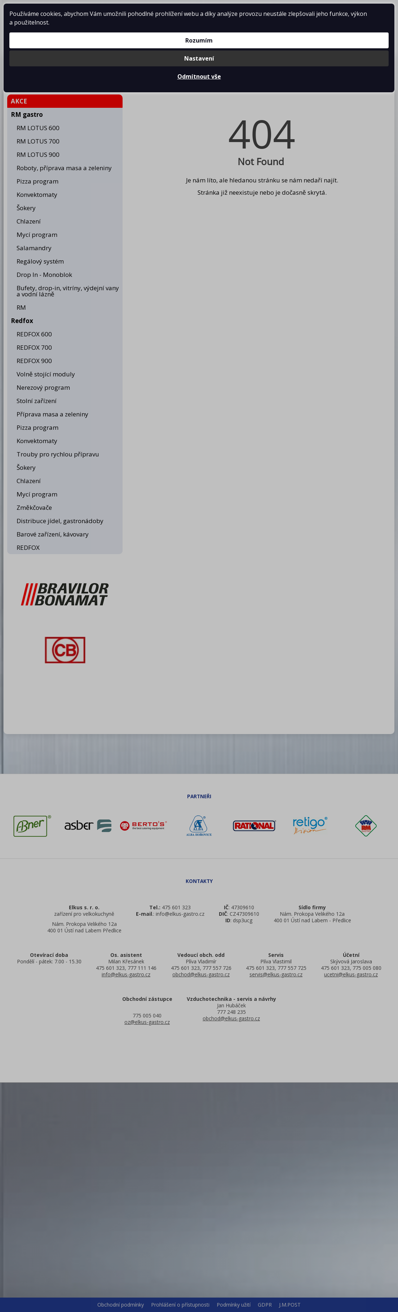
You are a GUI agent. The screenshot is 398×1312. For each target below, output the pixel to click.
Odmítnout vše (199, 76)
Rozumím (199, 40)
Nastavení (199, 58)
